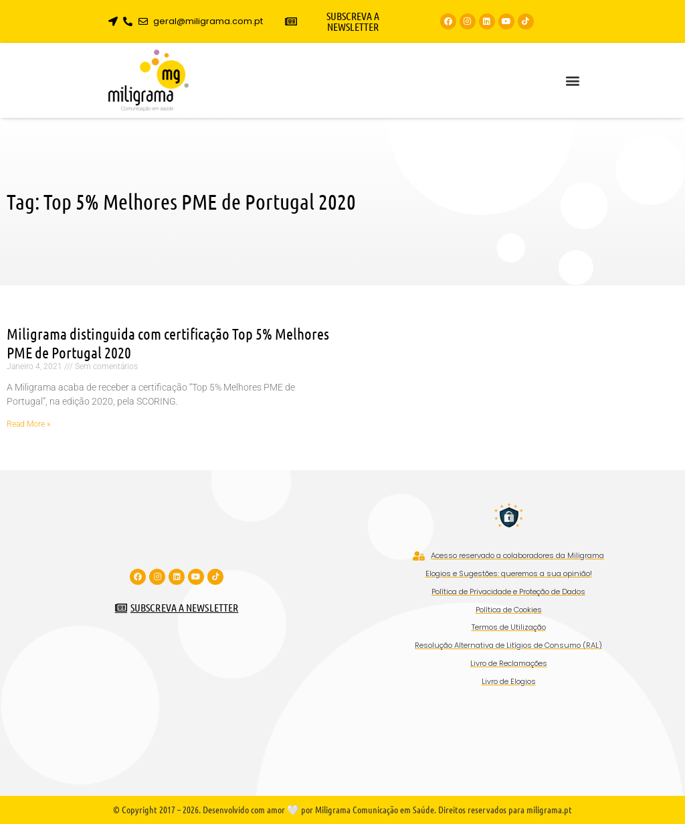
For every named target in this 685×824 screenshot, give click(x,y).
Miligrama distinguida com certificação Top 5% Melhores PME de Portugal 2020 (168, 343)
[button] (572, 81)
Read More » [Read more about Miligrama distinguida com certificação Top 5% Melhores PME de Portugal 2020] (28, 424)
